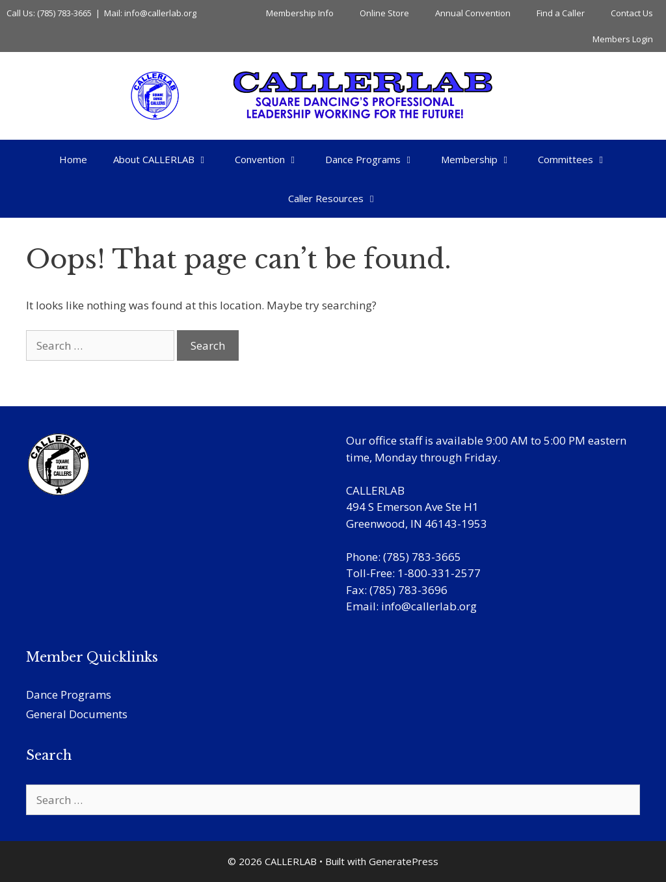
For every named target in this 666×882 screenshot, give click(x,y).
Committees (579, 159)
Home (73, 159)
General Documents (76, 714)
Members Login (623, 39)
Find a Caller (561, 13)
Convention (273, 159)
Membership (483, 159)
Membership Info (300, 13)
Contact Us (632, 13)
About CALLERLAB (167, 159)
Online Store (384, 13)
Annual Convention (473, 13)
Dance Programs (376, 159)
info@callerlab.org (429, 606)
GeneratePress (403, 861)
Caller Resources (339, 198)
